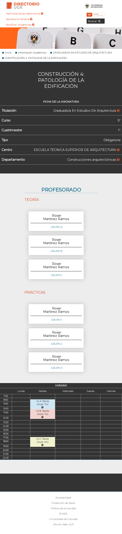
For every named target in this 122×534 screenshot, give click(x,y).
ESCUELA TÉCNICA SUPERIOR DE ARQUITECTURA (77, 150)
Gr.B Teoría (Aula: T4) (42, 414)
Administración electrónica (24, 13)
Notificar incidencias (20, 24)
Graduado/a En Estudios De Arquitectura (86, 111)
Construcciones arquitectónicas (93, 160)
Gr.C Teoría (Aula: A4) (43, 441)
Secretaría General (19, 19)
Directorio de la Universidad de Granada (22, 5)
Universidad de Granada (93, 5)
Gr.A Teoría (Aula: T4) (43, 404)
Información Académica (32, 52)
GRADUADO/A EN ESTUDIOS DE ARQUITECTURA (82, 52)
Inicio (8, 52)
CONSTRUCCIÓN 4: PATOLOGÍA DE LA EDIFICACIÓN (36, 58)
